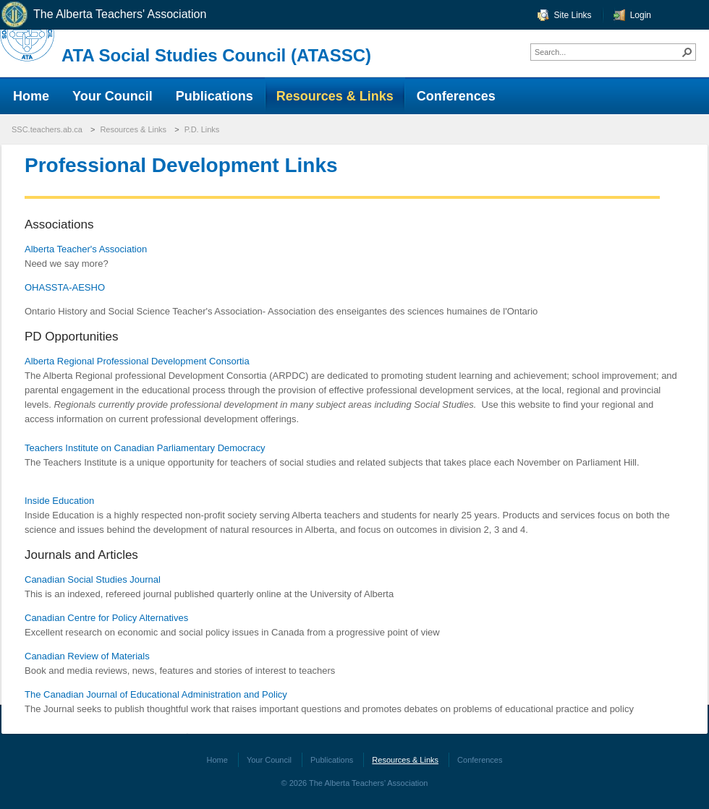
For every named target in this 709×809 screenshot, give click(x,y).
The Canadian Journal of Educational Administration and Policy (156, 694)
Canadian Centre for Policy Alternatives (106, 617)
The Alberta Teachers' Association (103, 15)
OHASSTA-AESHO (65, 287)
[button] (687, 52)
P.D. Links (202, 129)
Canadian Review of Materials (87, 656)
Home (217, 760)
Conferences (479, 760)
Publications (331, 760)
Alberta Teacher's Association (86, 249)
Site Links (573, 15)
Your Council (269, 760)
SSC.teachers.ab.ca (47, 129)
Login (640, 15)
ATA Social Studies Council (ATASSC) (216, 55)
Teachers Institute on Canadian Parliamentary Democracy (145, 447)
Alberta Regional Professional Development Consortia (137, 361)
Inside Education (59, 500)
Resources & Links (133, 129)
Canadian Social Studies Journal (93, 579)
